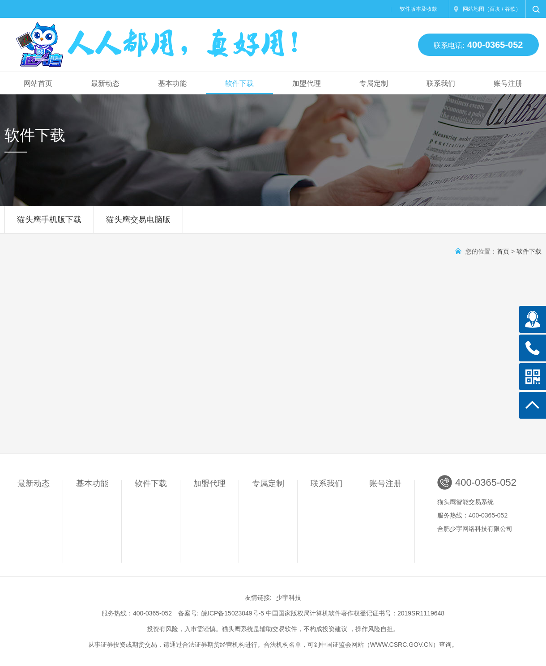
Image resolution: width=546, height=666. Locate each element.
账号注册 (508, 83)
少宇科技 (288, 597)
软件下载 (239, 83)
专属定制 (373, 83)
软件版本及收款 (418, 9)
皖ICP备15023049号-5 (232, 613)
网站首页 (38, 83)
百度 (495, 9)
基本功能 (172, 83)
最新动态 (105, 83)
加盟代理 (306, 83)
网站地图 (473, 9)
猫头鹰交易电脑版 (138, 224)
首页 (503, 251)
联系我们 (441, 83)
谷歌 (510, 9)
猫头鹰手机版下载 (49, 224)
